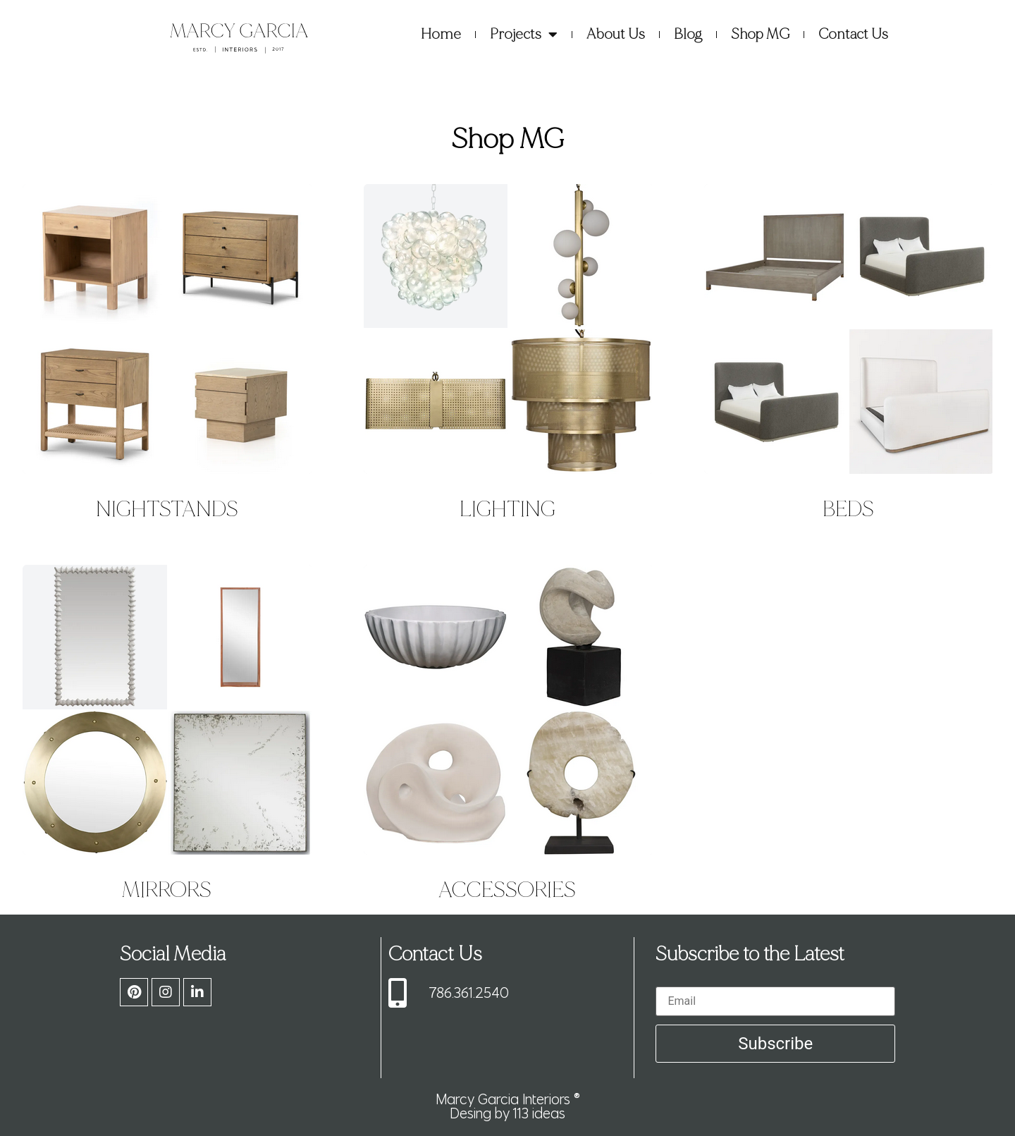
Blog (688, 34)
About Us (615, 34)
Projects (524, 34)
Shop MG (760, 34)
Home (441, 34)
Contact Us (853, 34)
